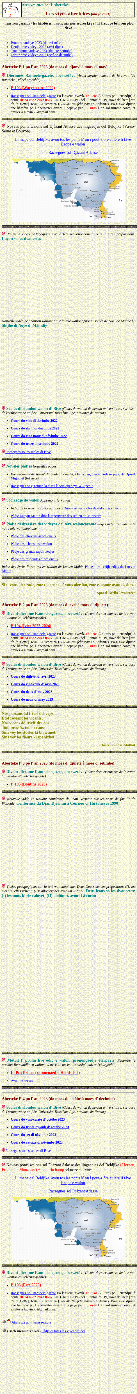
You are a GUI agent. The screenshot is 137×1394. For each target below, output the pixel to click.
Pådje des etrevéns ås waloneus (33, 536)
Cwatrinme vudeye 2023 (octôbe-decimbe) (42, 55)
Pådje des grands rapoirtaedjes (33, 551)
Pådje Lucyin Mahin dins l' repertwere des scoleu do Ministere (56, 516)
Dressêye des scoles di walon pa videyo (92, 508)
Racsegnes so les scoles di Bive (28, 452)
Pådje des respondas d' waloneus (34, 559)
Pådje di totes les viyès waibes (63, 1331)
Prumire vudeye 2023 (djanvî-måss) (37, 43)
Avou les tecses (22, 1081)
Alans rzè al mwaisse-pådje (31, 1322)
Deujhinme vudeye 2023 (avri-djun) (37, 47)
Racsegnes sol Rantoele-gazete (33, 96)
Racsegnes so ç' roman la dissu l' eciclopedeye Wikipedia (52, 486)
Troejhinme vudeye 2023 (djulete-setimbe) (42, 51)
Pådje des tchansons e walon (31, 544)
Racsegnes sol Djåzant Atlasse (73, 152)
